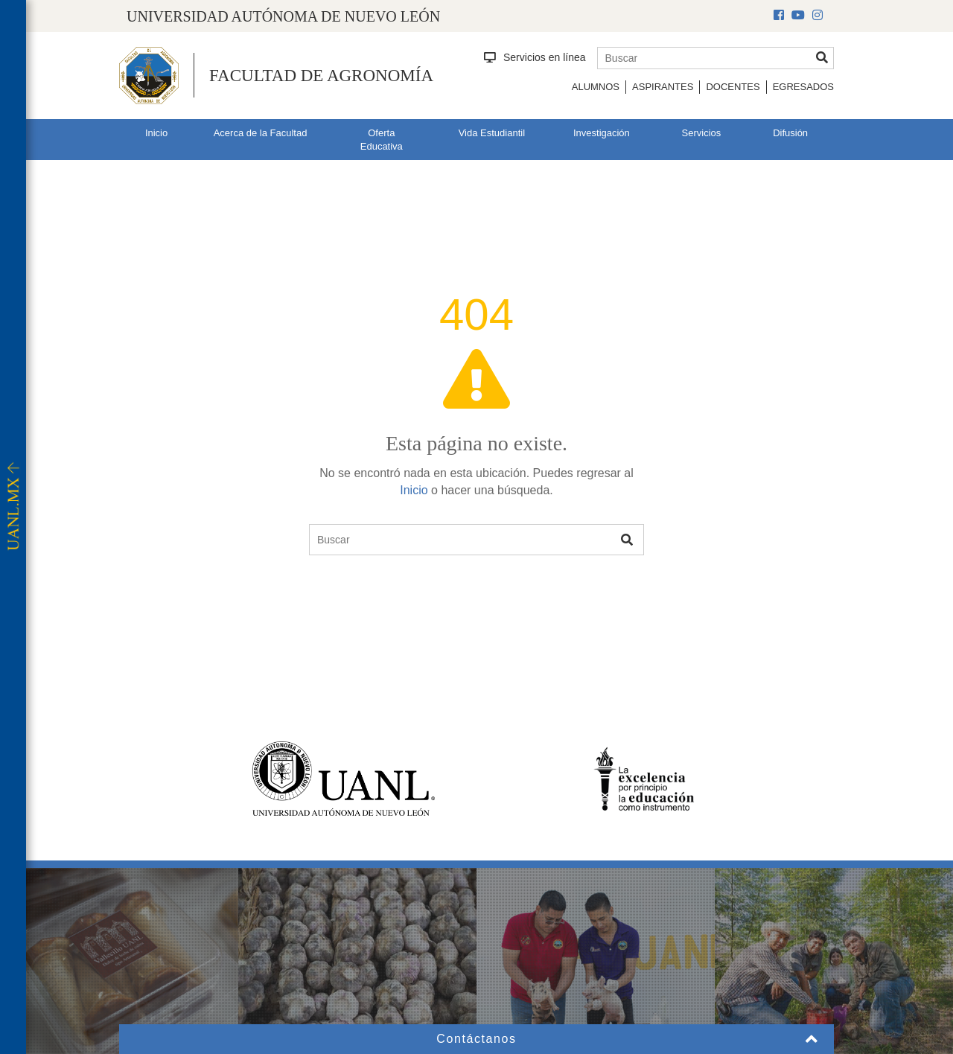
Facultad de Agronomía (321, 75)
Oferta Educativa (381, 140)
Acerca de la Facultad (260, 132)
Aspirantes (662, 86)
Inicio (156, 132)
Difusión (790, 132)
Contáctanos (476, 1038)
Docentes (732, 86)
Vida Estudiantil (492, 132)
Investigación (601, 132)
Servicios (701, 132)
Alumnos (595, 86)
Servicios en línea (535, 57)
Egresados (803, 86)
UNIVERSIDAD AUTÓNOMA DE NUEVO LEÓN (283, 16)
